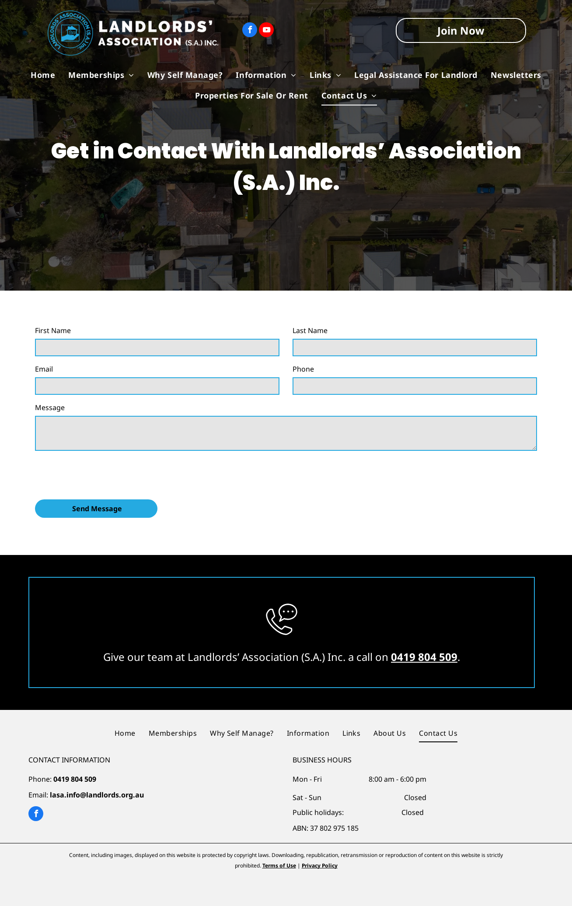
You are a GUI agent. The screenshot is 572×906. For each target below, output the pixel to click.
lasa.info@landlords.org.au (97, 795)
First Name (53, 330)
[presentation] (101, 474)
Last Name (310, 330)
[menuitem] (43, 74)
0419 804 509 (424, 657)
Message (50, 407)
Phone (303, 369)
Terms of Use (279, 865)
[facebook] (249, 30)
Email (44, 369)
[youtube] (266, 30)
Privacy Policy (320, 865)
